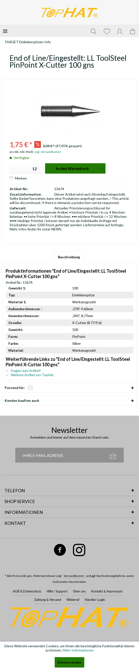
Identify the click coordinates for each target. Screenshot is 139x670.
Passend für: (19, 388)
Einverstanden (69, 662)
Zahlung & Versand (47, 600)
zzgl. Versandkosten (47, 152)
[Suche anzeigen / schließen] (93, 31)
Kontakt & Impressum (106, 591)
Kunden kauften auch (22, 400)
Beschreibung (69, 257)
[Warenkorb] (133, 31)
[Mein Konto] (120, 31)
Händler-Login (95, 600)
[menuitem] (5, 31)
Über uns (79, 591)
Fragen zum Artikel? (23, 370)
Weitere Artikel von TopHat (30, 375)
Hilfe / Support (57, 591)
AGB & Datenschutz (27, 591)
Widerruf (73, 600)
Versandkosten (74, 576)
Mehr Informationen (78, 650)
